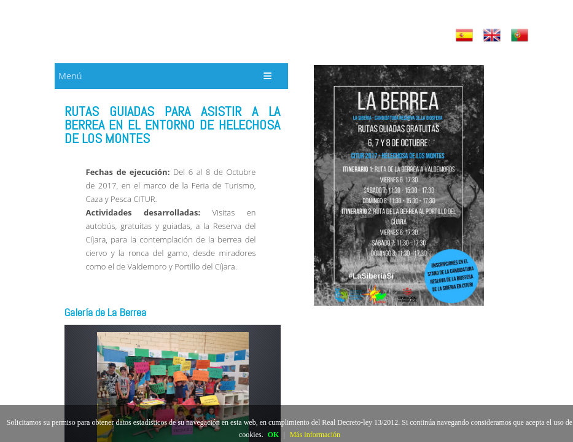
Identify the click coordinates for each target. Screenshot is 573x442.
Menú (70, 76)
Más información (315, 434)
